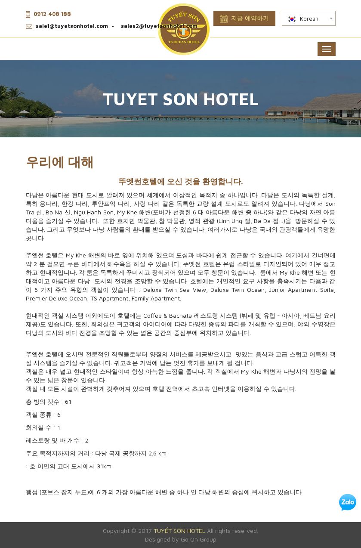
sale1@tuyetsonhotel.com (72, 25)
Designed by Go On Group (180, 539)
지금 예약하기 (244, 18)
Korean (302, 18)
